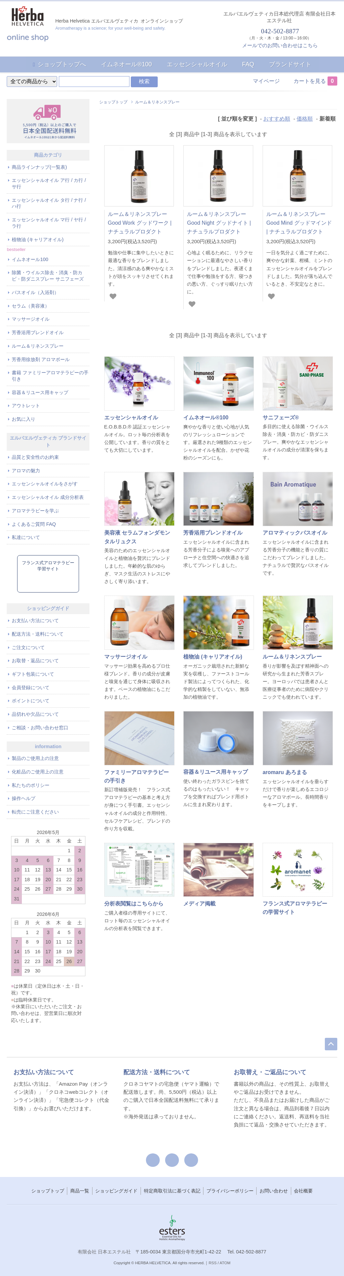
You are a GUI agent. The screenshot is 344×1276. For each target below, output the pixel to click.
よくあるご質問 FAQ (34, 524)
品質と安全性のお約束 (35, 457)
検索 (144, 81)
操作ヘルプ (23, 798)
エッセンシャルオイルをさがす (45, 483)
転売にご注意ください (35, 812)
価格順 (305, 119)
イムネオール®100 (126, 64)
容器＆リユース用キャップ (40, 392)
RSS (212, 1263)
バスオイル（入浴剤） (35, 292)
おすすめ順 (276, 119)
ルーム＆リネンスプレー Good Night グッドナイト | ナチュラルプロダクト (219, 222)
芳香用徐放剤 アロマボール (41, 359)
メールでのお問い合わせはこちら (280, 45)
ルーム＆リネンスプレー (157, 102)
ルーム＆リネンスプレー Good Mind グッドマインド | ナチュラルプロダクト (299, 222)
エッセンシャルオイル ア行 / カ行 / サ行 (49, 183)
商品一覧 (79, 1190)
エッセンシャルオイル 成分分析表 (48, 497)
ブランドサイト (290, 64)
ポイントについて (30, 700)
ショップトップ (113, 102)
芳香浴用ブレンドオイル (38, 332)
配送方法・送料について (38, 634)
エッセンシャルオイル (197, 64)
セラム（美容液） (30, 306)
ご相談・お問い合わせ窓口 (40, 727)
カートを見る (315, 81)
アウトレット (26, 405)
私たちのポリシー (30, 785)
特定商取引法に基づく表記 (172, 1190)
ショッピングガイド (116, 1190)
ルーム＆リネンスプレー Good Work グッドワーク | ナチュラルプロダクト (140, 222)
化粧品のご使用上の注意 (38, 771)
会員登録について (30, 687)
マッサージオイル (30, 319)
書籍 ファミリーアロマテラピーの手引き (50, 376)
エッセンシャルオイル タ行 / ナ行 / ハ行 (49, 203)
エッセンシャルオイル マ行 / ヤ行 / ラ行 (49, 223)
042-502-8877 (279, 31)
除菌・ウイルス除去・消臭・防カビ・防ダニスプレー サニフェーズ (48, 276)
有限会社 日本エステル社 (104, 1251)
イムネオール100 (30, 259)
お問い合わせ (274, 1190)
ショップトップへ (62, 64)
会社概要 (303, 1190)
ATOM (225, 1263)
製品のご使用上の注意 (35, 758)
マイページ (266, 81)
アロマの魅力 (26, 470)
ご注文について (28, 647)
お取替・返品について (35, 660)
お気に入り (23, 419)
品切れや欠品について (35, 714)
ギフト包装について (33, 674)
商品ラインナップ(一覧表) (39, 167)
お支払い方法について (35, 620)
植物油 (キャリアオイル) (38, 239)
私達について (26, 537)
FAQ (248, 64)
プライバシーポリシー (230, 1190)
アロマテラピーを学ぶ (35, 510)
